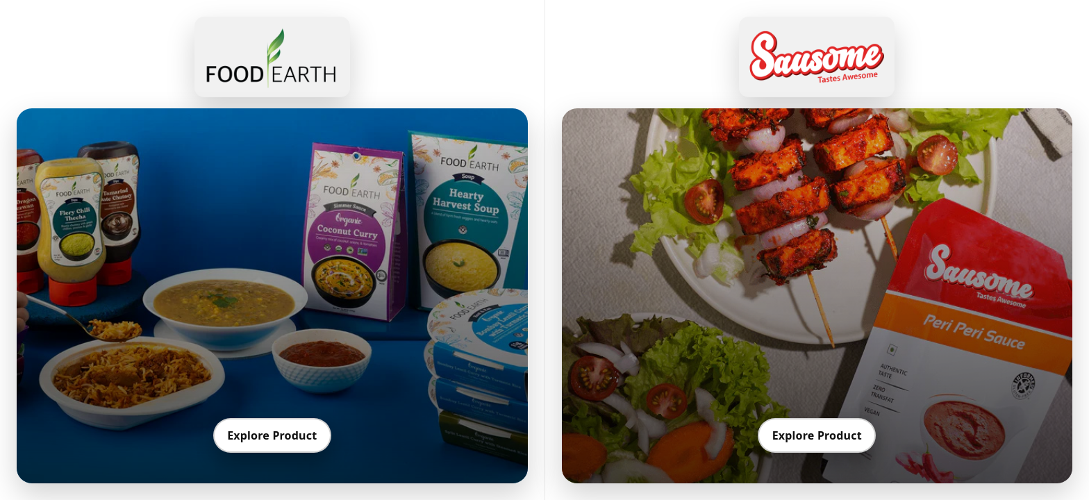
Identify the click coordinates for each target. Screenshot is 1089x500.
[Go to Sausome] (817, 57)
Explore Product (272, 435)
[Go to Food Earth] (272, 57)
